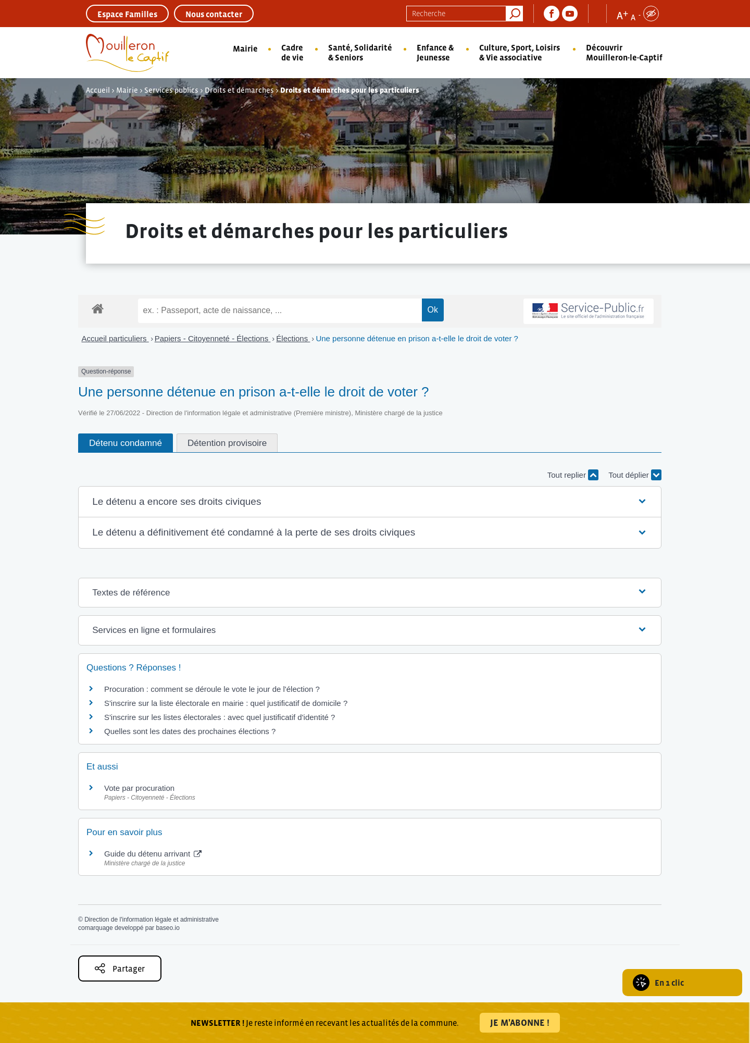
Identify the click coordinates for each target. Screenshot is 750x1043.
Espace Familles (127, 14)
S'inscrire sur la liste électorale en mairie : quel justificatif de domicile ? (225, 703)
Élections (293, 338)
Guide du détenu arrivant (153, 853)
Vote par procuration (139, 788)
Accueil (98, 90)
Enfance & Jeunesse (435, 52)
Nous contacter (213, 14)
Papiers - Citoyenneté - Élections (213, 338)
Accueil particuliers (115, 338)
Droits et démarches (239, 90)
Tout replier (572, 474)
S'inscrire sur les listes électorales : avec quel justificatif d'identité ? (219, 717)
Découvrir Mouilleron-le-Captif (624, 52)
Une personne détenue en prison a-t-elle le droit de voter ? (417, 338)
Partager (120, 968)
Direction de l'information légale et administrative (151, 919)
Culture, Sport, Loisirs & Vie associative (519, 52)
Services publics (171, 90)
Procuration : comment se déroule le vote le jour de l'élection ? (212, 689)
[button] (369, 502)
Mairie (245, 48)
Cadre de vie (292, 52)
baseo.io (167, 928)
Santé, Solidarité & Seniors (360, 52)
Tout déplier (634, 474)
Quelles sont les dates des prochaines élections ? (190, 731)
